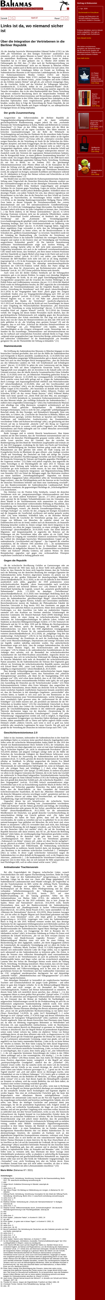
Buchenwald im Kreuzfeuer (88, 12)
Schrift (8, 18)
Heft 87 (34, 18)
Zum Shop (95, 83)
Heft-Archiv (17, 9)
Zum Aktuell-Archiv (84, 38)
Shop (9, 9)
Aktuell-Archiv (27, 9)
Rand (61, 18)
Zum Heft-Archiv (83, 58)
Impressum (38, 9)
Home (3, 9)
